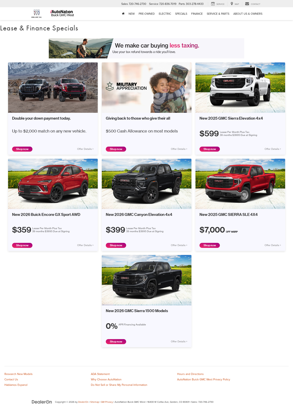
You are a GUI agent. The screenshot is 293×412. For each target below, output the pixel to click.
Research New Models (18, 374)
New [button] (132, 14)
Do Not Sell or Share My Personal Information (119, 385)
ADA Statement (100, 374)
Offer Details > (85, 149)
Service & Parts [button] (218, 14)
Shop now (22, 149)
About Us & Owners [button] (247, 14)
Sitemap (94, 402)
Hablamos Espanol (15, 385)
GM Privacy (107, 402)
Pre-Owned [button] (147, 14)
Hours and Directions (190, 374)
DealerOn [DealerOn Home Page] (83, 402)
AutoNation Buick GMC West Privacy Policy (203, 379)
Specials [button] (181, 14)
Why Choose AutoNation (106, 379)
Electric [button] (165, 14)
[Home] (123, 13)
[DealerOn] (42, 402)
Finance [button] (197, 14)
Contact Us (11, 379)
